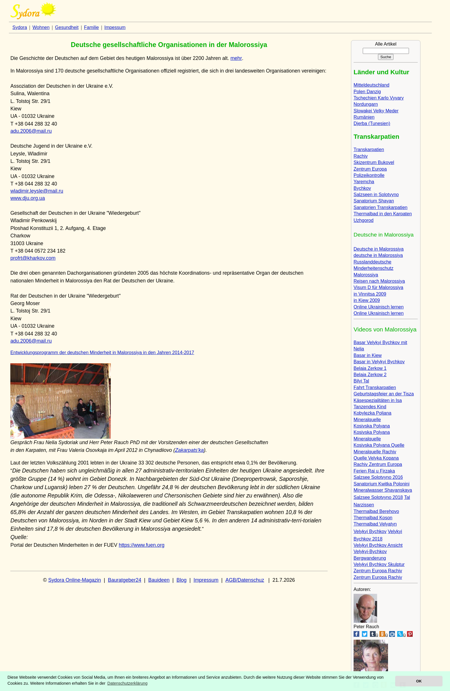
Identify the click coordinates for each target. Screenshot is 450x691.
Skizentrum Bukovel (374, 162)
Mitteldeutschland (371, 85)
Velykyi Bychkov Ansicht (378, 545)
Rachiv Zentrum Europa (378, 464)
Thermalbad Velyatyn (375, 524)
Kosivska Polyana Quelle (379, 445)
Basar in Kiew (368, 355)
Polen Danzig (367, 91)
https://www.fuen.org (141, 545)
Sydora (19, 27)
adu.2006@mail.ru (31, 131)
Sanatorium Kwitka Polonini (382, 483)
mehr (236, 58)
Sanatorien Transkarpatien (381, 207)
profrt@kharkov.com (32, 258)
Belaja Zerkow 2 (370, 374)
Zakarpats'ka (189, 450)
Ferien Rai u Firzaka (374, 471)
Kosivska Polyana (372, 425)
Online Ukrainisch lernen (379, 306)
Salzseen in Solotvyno (376, 194)
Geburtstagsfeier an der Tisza (384, 393)
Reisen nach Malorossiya (379, 281)
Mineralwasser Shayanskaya (383, 490)
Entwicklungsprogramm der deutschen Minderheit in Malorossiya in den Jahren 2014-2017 (102, 352)
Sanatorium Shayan (374, 200)
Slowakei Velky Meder (376, 110)
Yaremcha (364, 181)
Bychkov (362, 188)
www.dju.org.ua (27, 198)
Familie (91, 27)
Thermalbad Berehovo (376, 511)
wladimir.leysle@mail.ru (36, 191)
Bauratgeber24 (124, 580)
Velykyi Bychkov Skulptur (379, 564)
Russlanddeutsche (372, 261)
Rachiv (361, 156)
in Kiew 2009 (367, 300)
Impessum (115, 27)
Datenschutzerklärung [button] (127, 683)
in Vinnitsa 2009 (370, 294)
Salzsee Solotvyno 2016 (378, 477)
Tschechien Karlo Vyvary (379, 97)
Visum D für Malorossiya (378, 287)
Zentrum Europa (370, 169)
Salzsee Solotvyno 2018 (378, 497)
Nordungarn (366, 104)
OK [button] (419, 681)
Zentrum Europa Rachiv (378, 570)
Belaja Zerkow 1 (370, 368)
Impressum (205, 580)
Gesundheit (67, 27)
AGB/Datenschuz (244, 580)
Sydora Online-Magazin (74, 580)
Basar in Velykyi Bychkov (379, 361)
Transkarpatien (369, 149)
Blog (181, 580)
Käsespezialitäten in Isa (378, 400)
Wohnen (40, 27)
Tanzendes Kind (370, 406)
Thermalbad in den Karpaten (383, 213)
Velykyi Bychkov (370, 531)
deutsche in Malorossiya (378, 255)
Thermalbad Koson (373, 517)
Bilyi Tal (361, 380)
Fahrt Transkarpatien (375, 387)
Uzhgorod (363, 220)
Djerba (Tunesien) (372, 123)
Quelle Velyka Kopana (376, 458)
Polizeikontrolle (369, 175)
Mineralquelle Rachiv (375, 451)
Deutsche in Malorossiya (379, 249)
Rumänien (364, 117)
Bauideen (158, 580)
